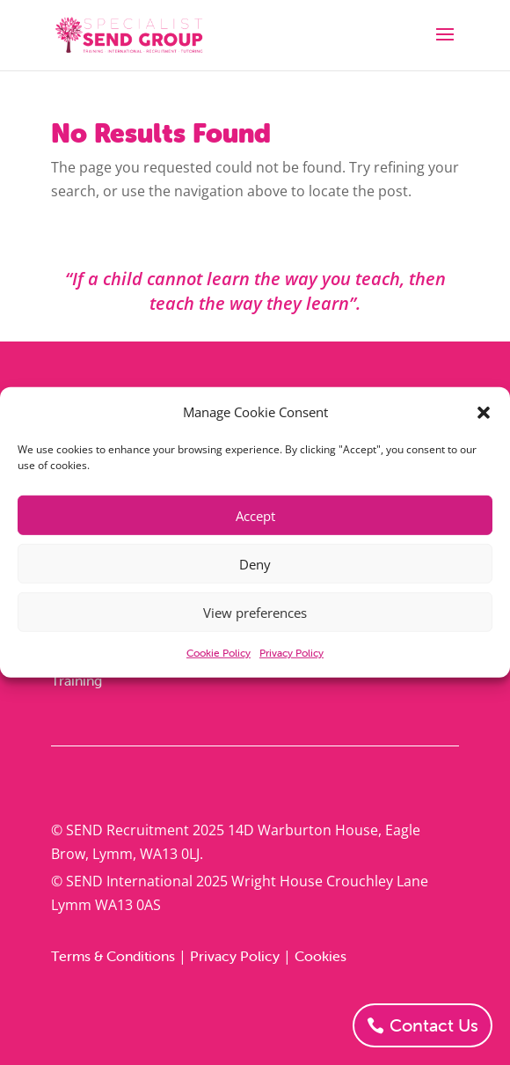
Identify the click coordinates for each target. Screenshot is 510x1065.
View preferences (255, 612)
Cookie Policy (218, 652)
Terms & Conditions (113, 956)
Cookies (320, 956)
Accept (255, 516)
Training (76, 680)
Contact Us (434, 1025)
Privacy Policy (291, 652)
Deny (255, 564)
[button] (483, 412)
